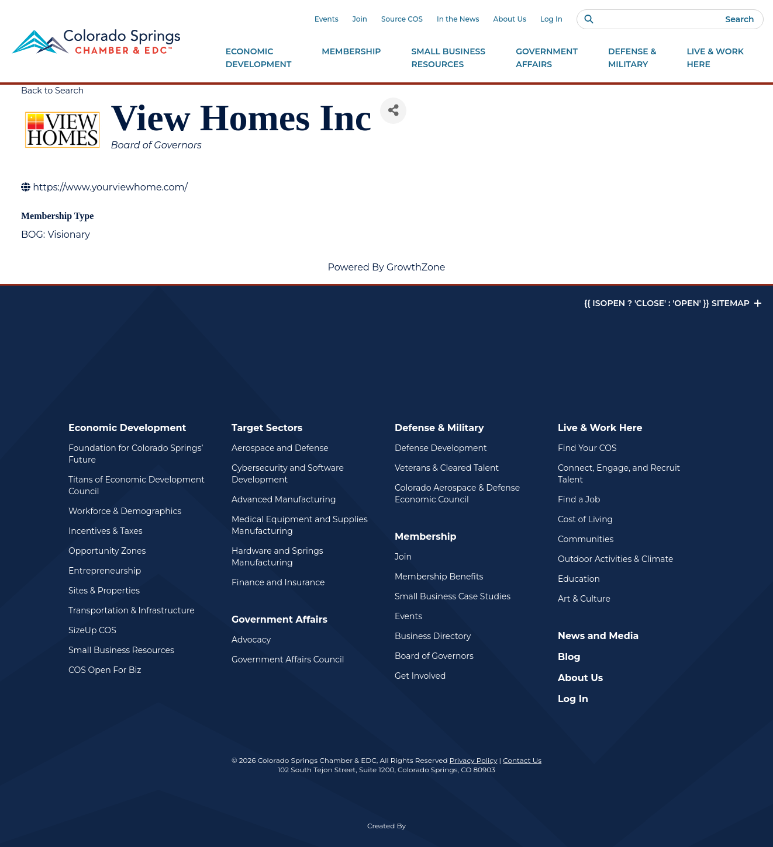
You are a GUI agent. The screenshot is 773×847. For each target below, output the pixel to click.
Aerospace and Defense (280, 448)
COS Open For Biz (104, 670)
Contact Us (522, 760)
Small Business (449, 58)
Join (360, 19)
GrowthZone (416, 267)
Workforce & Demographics (124, 511)
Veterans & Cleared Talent (447, 468)
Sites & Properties (104, 590)
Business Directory (433, 636)
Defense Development (441, 448)
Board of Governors (434, 656)
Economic (259, 58)
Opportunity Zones (107, 551)
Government (547, 58)
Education (579, 579)
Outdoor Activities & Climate (615, 559)
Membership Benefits (439, 576)
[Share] (393, 111)
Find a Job (579, 499)
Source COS (402, 19)
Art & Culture (584, 598)
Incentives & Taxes (105, 531)
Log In (551, 19)
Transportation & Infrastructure (131, 610)
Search (739, 19)
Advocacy (251, 639)
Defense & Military (439, 427)
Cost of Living (585, 519)
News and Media (598, 635)
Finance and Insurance (278, 582)
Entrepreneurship (104, 570)
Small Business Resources (121, 650)
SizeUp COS (92, 630)
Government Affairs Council (288, 659)
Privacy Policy (474, 760)
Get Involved (420, 676)
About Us (510, 19)
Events (327, 19)
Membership (426, 536)
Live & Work (715, 58)
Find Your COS (587, 448)
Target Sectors (267, 427)
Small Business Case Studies (452, 596)
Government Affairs (279, 619)
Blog (569, 656)
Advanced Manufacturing (284, 499)
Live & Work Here (600, 427)
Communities (585, 539)
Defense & (632, 58)
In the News (458, 19)
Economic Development (127, 427)
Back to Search (52, 90)
